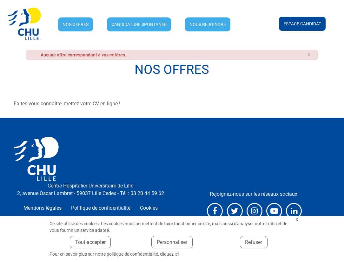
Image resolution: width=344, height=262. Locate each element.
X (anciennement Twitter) (235, 211)
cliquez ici (169, 254)
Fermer (296, 219)
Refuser (253, 242)
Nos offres (76, 24)
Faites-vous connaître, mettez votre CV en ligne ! (67, 104)
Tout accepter (90, 242)
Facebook (215, 211)
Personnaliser (172, 242)
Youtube (274, 211)
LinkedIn (294, 211)
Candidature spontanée (139, 24)
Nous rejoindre (207, 24)
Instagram (254, 211)
